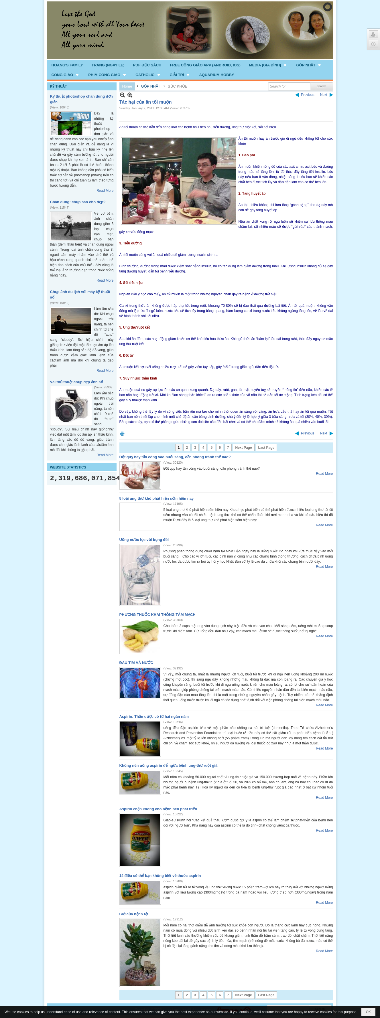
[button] (268, 65)
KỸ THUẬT (58, 86)
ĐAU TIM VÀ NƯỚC (136, 663)
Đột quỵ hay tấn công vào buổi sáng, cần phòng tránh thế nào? (175, 457)
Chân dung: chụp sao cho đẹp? (78, 202)
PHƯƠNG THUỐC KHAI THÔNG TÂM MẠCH (157, 614)
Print (122, 433)
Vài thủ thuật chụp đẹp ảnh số (76, 382)
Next (323, 95)
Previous (307, 95)
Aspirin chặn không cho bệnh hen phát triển (158, 809)
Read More (105, 191)
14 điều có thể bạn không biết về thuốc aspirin (160, 875)
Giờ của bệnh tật (134, 914)
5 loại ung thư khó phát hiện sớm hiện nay (156, 498)
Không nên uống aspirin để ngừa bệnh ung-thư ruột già (168, 765)
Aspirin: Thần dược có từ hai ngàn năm (154, 716)
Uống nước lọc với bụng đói (144, 539)
